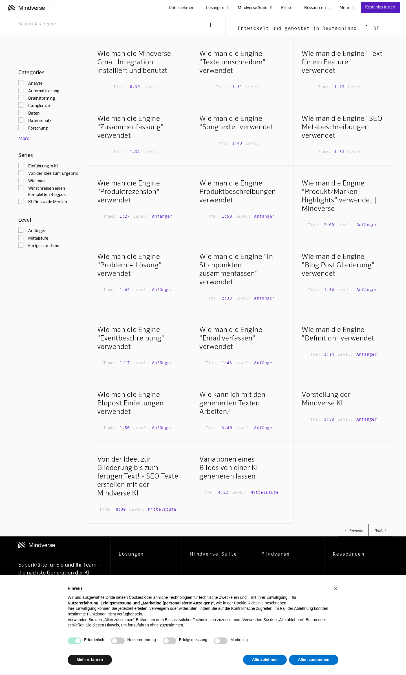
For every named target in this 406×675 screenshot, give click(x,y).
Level (24, 219)
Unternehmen (181, 7)
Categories (31, 72)
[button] (335, 588)
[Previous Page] (353, 530)
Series (25, 154)
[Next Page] (381, 530)
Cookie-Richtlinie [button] (249, 603)
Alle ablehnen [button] (265, 659)
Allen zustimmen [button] (313, 659)
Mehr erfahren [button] (90, 659)
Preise (286, 7)
